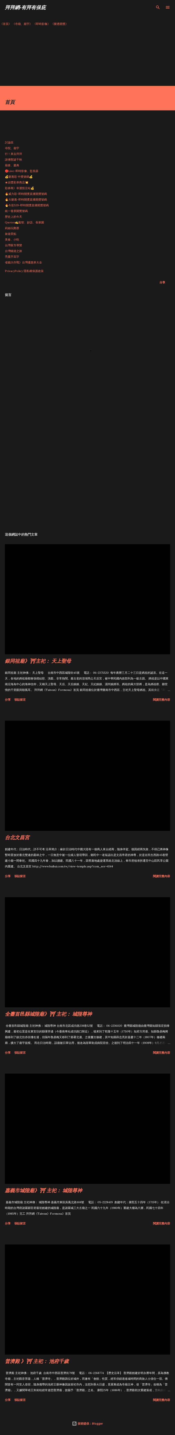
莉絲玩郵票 (12, 228)
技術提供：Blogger (87, 1423)
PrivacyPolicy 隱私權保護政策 (24, 271)
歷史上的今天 (13, 217)
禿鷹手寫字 (12, 257)
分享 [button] (162, 282)
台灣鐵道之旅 (13, 251)
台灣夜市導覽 (13, 245)
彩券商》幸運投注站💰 (19, 188)
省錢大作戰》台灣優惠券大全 (23, 262)
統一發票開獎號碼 (16, 211)
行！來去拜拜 (13, 154)
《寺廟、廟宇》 (22, 24)
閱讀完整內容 (161, 699)
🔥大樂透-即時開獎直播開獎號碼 (26, 199)
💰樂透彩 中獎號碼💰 (19, 177)
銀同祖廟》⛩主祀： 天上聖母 (38, 660)
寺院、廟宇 (12, 148)
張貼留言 (20, 699)
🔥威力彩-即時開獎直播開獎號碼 (26, 194)
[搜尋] (157, 7)
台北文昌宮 (17, 837)
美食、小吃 (12, 239)
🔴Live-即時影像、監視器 (21, 171)
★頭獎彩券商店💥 (17, 182)
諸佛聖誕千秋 (13, 159)
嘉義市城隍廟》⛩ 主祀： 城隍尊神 (43, 1190)
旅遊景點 (10, 234)
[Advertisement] (87, 57)
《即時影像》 (41, 24)
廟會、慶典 (12, 165)
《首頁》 (5, 24)
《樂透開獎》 (59, 24)
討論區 (9, 142)
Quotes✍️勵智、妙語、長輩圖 (24, 222)
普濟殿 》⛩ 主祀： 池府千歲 (37, 1361)
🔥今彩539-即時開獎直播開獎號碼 (27, 205)
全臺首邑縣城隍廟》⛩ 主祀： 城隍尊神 (48, 1013)
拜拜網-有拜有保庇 (25, 7)
